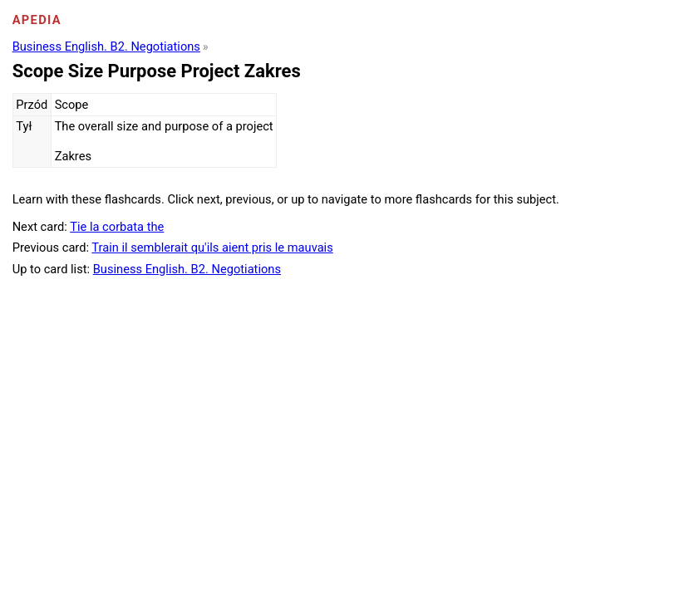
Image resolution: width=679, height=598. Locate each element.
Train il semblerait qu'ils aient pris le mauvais (211, 247)
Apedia (37, 19)
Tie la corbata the (117, 226)
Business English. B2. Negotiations (106, 46)
